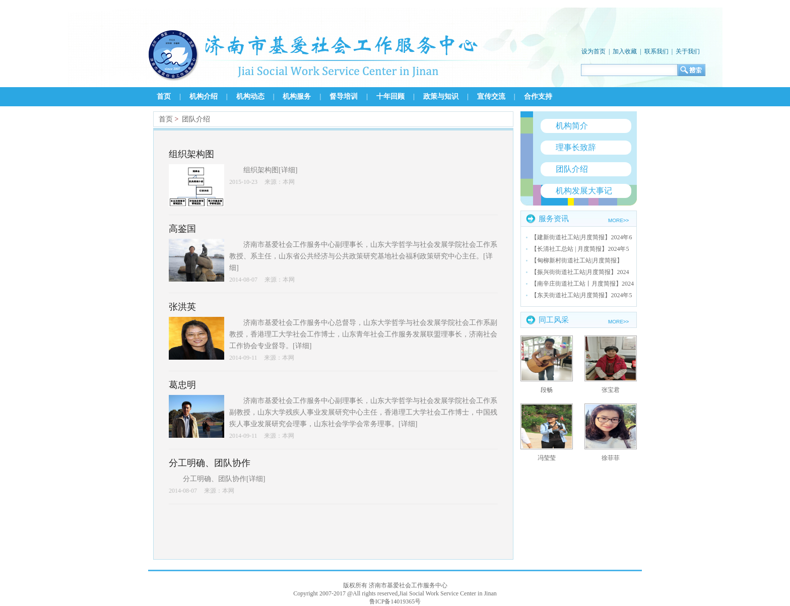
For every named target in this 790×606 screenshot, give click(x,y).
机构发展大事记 (584, 190)
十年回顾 (390, 96)
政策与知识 (440, 96)
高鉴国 (182, 229)
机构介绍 (203, 96)
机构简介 (572, 125)
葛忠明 (182, 385)
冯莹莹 (547, 457)
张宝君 (611, 389)
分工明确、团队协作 (209, 463)
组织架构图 (191, 154)
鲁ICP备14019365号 (395, 601)
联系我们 (656, 51)
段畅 (547, 389)
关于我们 (688, 51)
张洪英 (182, 307)
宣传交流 (491, 96)
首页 (164, 96)
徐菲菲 (611, 457)
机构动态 (250, 96)
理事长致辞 (576, 147)
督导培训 (344, 96)
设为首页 (593, 51)
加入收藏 (625, 51)
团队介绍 (196, 119)
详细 (288, 170)
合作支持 (538, 96)
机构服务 (297, 96)
